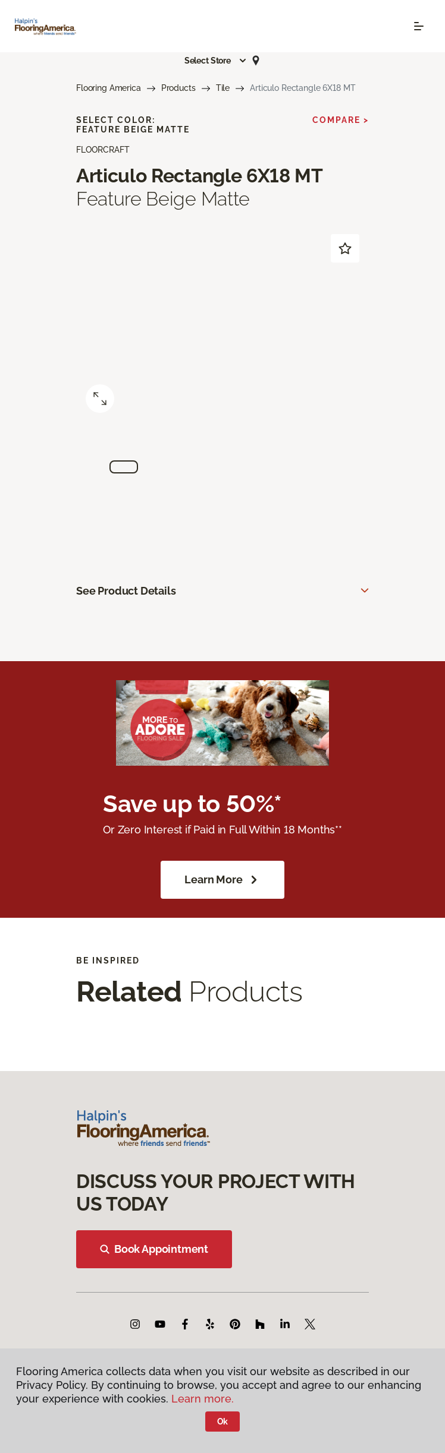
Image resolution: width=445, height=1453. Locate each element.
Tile (223, 88)
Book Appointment (154, 1249)
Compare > (340, 120)
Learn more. (202, 1398)
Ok (222, 1421)
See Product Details (126, 591)
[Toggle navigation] (419, 26)
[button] (215, 60)
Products (178, 88)
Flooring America (108, 88)
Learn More (222, 879)
